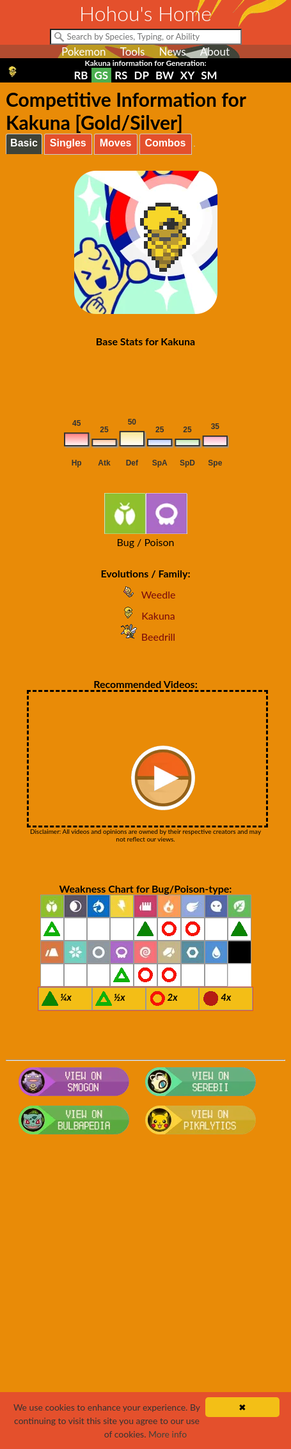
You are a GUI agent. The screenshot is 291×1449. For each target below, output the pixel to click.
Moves (116, 142)
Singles (68, 142)
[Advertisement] (145, 1297)
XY (187, 75)
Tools (132, 51)
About (215, 51)
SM (209, 75)
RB (81, 75)
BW (164, 75)
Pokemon (83, 51)
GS (102, 75)
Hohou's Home (145, 13)
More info (167, 1434)
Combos (165, 142)
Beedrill (145, 637)
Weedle (146, 594)
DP (141, 75)
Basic (24, 142)
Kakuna (145, 615)
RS (120, 75)
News (172, 51)
